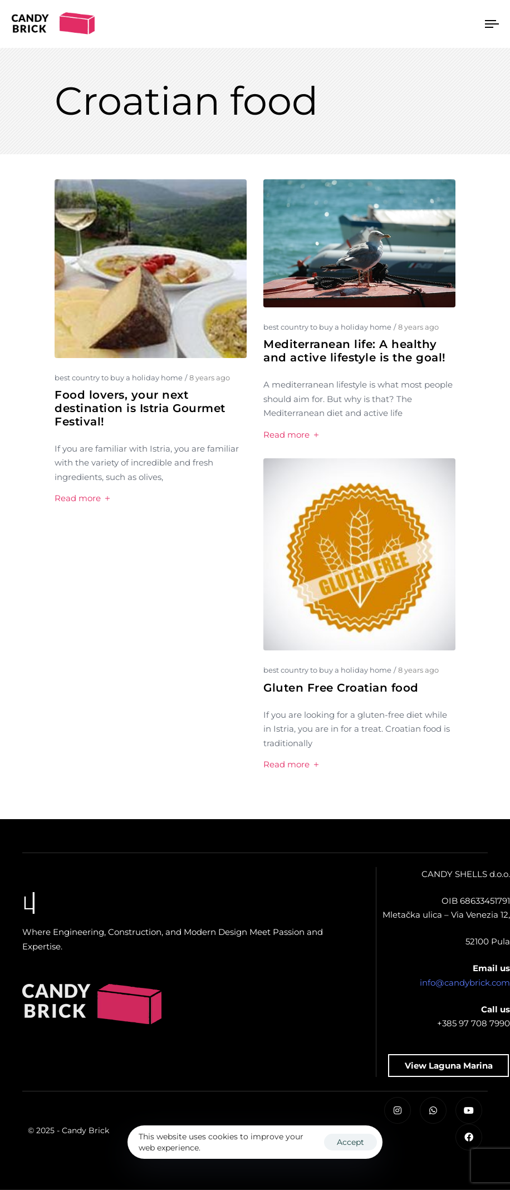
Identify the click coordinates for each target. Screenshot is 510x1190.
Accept (350, 1142)
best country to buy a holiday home (119, 377)
